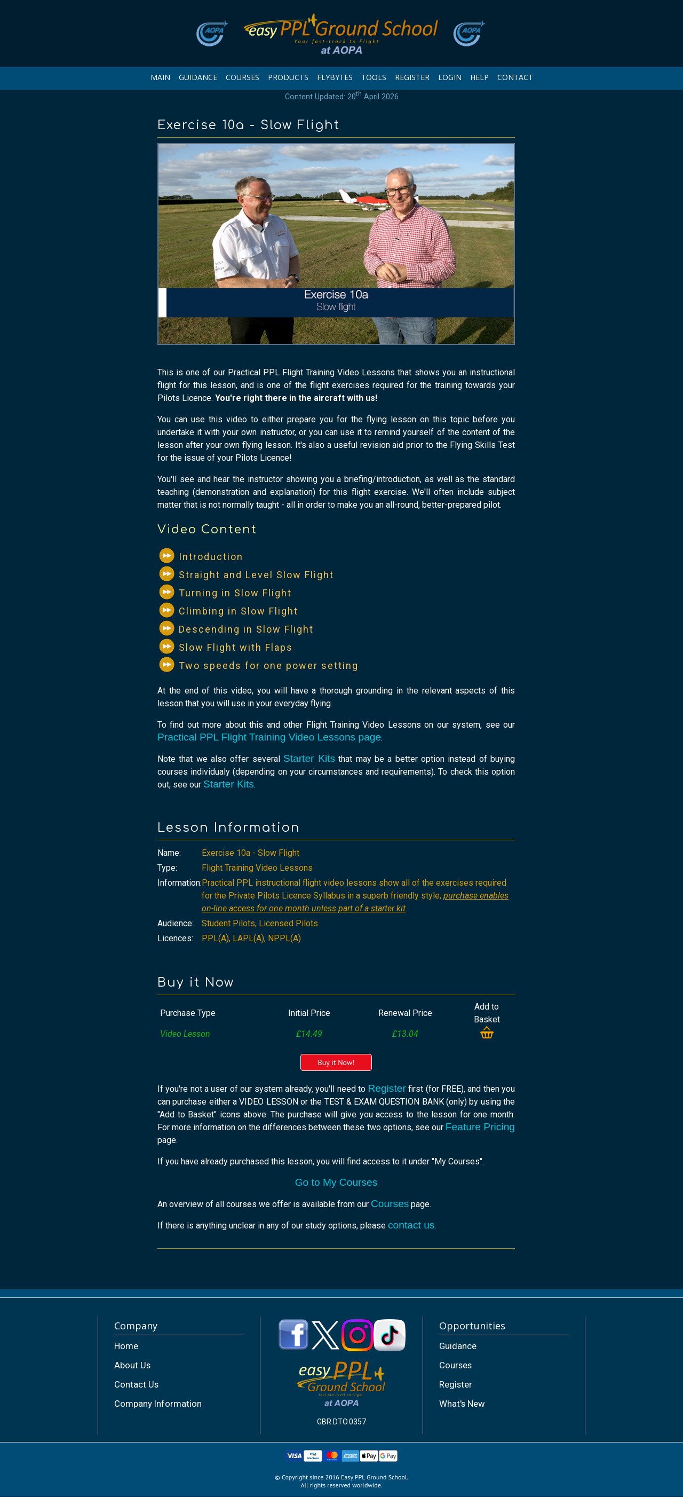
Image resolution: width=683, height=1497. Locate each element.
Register (387, 1088)
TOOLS (373, 77)
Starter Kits (309, 758)
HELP (479, 77)
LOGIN (450, 77)
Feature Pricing (480, 1126)
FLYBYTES (335, 77)
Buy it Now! (335, 1062)
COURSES (242, 77)
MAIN (160, 77)
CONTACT (515, 77)
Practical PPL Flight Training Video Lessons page (269, 737)
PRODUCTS (288, 77)
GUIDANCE (198, 77)
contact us (411, 1225)
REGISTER (412, 77)
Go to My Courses (336, 1182)
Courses (390, 1203)
